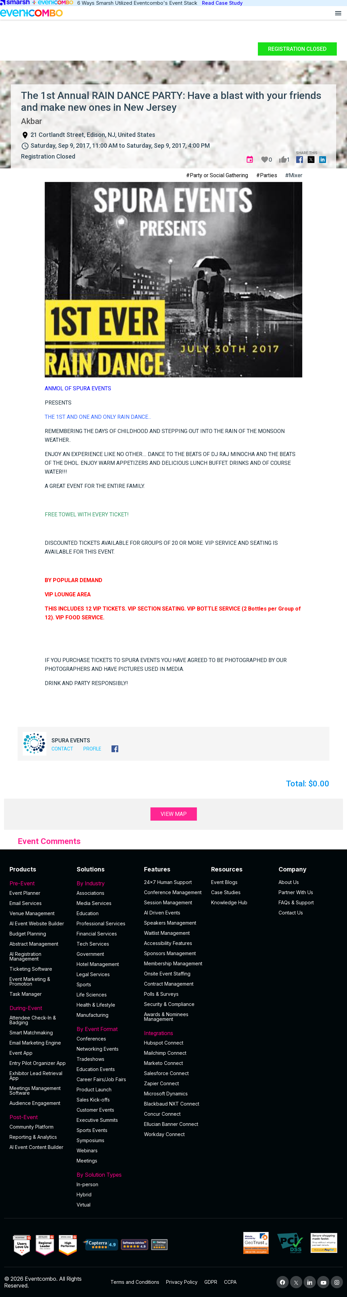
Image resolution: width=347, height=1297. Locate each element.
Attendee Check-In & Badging (32, 1020)
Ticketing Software (30, 969)
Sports (84, 984)
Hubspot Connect (163, 1043)
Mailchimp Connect (165, 1053)
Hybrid (84, 1194)
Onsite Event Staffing (167, 973)
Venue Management (32, 913)
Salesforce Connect (166, 1073)
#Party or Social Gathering (217, 175)
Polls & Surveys (161, 994)
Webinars (87, 1150)
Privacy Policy (182, 1282)
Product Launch (94, 1089)
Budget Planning (27, 933)
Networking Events (98, 1049)
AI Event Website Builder (36, 923)
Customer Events (95, 1110)
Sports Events (92, 1130)
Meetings (87, 1161)
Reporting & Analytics (33, 1137)
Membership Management (173, 963)
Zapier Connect (161, 1083)
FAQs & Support (296, 902)
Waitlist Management (167, 933)
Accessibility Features (168, 943)
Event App (21, 1053)
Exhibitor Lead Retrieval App (35, 1075)
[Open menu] (338, 13)
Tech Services (93, 944)
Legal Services (93, 974)
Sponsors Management (170, 953)
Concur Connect (162, 1114)
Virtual (83, 1205)
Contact (62, 749)
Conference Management (173, 892)
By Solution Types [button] (106, 1174)
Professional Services (101, 923)
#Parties (266, 175)
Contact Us (291, 912)
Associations (90, 893)
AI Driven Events (162, 912)
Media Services (94, 903)
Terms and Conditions (134, 1282)
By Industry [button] (106, 883)
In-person (87, 1184)
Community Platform (31, 1127)
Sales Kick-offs (93, 1100)
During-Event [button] (38, 1008)
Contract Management (168, 984)
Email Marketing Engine (35, 1043)
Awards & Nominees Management (166, 1016)
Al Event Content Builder (36, 1147)
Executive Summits (97, 1120)
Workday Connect (164, 1134)
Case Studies (226, 892)
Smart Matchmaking (31, 1032)
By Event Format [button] (106, 1029)
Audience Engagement (34, 1103)
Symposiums (90, 1140)
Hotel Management (98, 964)
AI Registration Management (25, 956)
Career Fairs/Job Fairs (101, 1079)
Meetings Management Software (35, 1090)
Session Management (168, 902)
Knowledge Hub (229, 902)
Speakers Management (170, 923)
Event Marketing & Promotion (29, 981)
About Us (289, 882)
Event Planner (24, 893)
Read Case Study (222, 3)
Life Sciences (92, 994)
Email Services (25, 903)
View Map (174, 814)
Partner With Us (296, 892)
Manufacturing (92, 1015)
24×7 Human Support (168, 882)
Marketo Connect (163, 1063)
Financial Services (97, 933)
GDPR (210, 1282)
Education (88, 913)
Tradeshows (90, 1059)
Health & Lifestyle (96, 1005)
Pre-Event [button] (38, 883)
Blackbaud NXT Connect (171, 1104)
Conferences (91, 1039)
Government (90, 954)
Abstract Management (33, 944)
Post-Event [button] (38, 1117)
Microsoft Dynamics (166, 1093)
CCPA (230, 1282)
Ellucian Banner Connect (171, 1124)
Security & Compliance (169, 1004)
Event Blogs (224, 882)
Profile (92, 749)
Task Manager (25, 994)
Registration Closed (297, 49)
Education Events (96, 1069)
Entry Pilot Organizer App (37, 1063)
